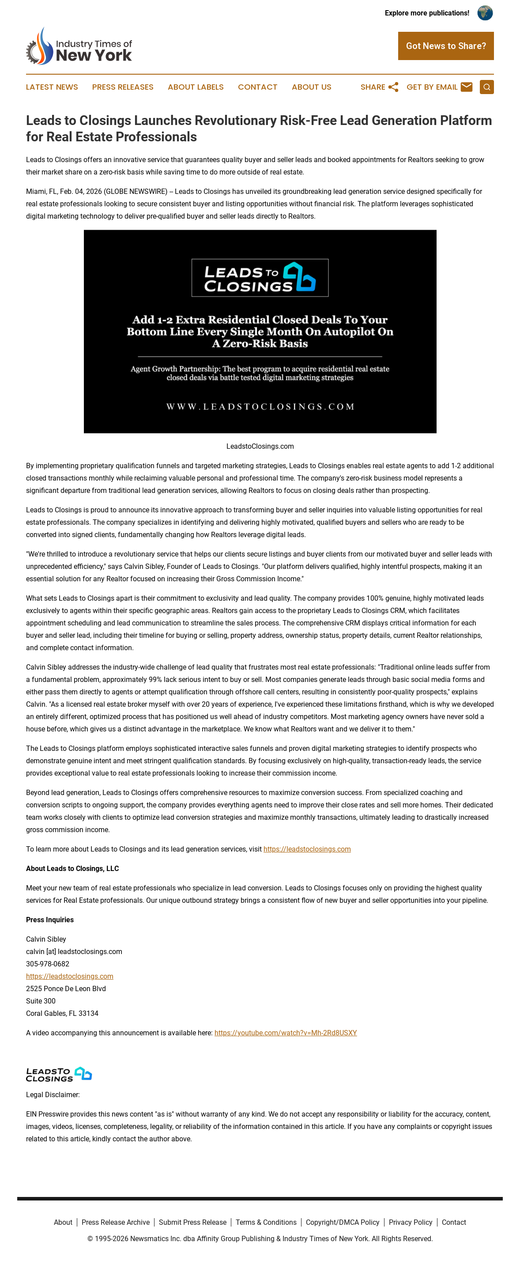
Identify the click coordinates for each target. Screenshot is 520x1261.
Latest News (52, 87)
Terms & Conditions (266, 1222)
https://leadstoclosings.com (307, 849)
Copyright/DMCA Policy (343, 1222)
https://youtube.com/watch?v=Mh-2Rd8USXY (286, 1033)
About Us (312, 87)
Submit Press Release (192, 1222)
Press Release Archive (116, 1222)
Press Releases (123, 87)
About (63, 1222)
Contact (258, 87)
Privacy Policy (411, 1222)
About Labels (196, 87)
